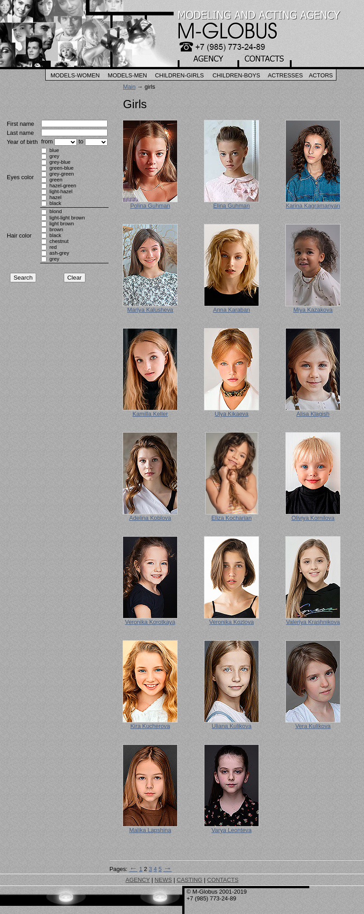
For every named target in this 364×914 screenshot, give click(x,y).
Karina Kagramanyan (313, 205)
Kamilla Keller (150, 413)
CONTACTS (222, 879)
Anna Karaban (231, 309)
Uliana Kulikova (231, 726)
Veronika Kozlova (231, 622)
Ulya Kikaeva (232, 413)
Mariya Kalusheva (150, 309)
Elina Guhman (231, 205)
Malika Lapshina (150, 830)
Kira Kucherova (150, 726)
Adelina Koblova (150, 517)
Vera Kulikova (313, 726)
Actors (321, 75)
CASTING (190, 879)
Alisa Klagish (312, 413)
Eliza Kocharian (232, 517)
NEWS (163, 879)
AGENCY (138, 879)
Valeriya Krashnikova (313, 622)
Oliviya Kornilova (312, 517)
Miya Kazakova (313, 309)
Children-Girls (179, 75)
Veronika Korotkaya (150, 622)
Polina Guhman (150, 205)
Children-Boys (236, 75)
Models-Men (127, 75)
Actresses (285, 75)
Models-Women (75, 75)
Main (129, 86)
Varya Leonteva (232, 830)
